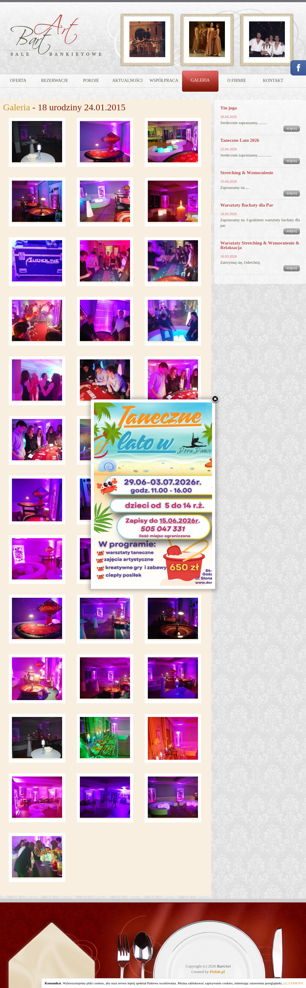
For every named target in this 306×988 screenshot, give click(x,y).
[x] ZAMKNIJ (293, 983)
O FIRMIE (236, 80)
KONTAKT (273, 80)
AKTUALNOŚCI (127, 80)
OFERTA (18, 80)
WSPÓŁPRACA (163, 80)
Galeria (16, 107)
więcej (291, 128)
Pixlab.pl (217, 971)
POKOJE (91, 80)
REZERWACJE (54, 80)
